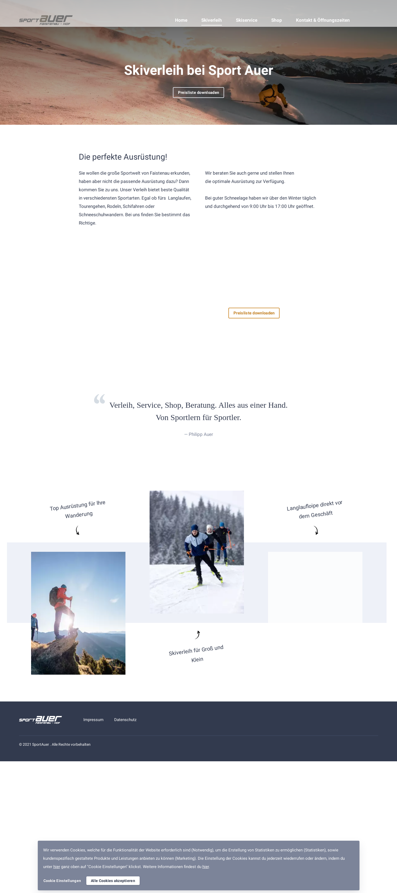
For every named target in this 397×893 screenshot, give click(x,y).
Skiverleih (211, 20)
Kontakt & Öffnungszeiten (323, 20)
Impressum (93, 719)
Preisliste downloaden (198, 92)
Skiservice (246, 20)
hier (56, 866)
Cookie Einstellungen (62, 881)
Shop (276, 20)
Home (181, 20)
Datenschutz (125, 719)
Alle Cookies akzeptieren (113, 881)
